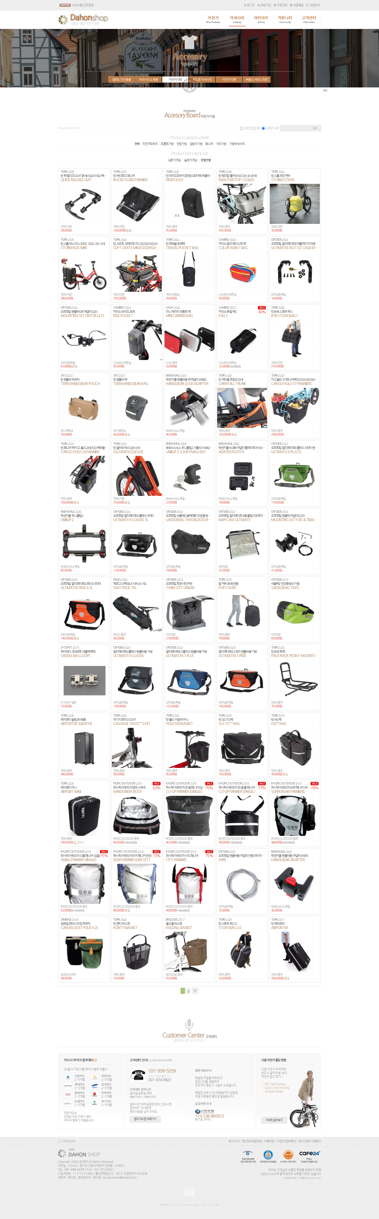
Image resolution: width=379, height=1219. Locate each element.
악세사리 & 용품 (148, 79)
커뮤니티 (285, 19)
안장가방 (182, 143)
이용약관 (269, 1141)
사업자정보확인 (286, 1141)
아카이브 (261, 19)
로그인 (249, 5)
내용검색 (313, 5)
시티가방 (221, 143)
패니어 (209, 143)
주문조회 (280, 5)
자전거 (213, 19)
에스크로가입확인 (309, 1141)
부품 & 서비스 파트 (257, 79)
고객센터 (309, 19)
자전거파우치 (150, 143)
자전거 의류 (229, 79)
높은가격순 (190, 160)
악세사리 (237, 19)
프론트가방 (167, 143)
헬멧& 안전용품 (121, 79)
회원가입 (264, 5)
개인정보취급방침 (251, 1141)
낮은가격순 (174, 160)
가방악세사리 (237, 143)
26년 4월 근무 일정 (83, 5)
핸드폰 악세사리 (202, 79)
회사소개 (234, 1141)
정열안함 (206, 160)
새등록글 (296, 5)
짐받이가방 (196, 143)
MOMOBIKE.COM (313, 1178)
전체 (137, 143)
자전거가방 (175, 79)
